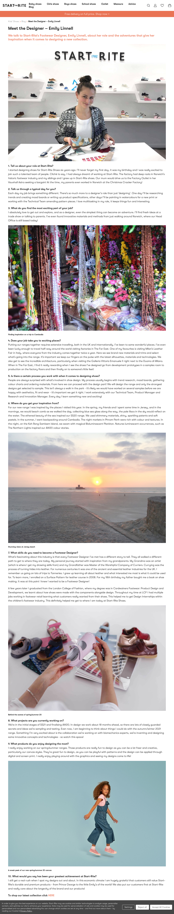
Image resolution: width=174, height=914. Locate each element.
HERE (51, 895)
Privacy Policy (26, 911)
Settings (128, 907)
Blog (31, 7)
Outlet (104, 4)
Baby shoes (35, 4)
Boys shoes (70, 4)
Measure (118, 4)
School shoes (89, 4)
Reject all (142, 907)
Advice (132, 4)
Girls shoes (53, 4)
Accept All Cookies (161, 907)
